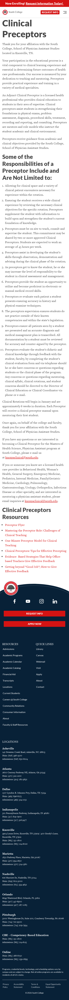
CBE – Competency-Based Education (25, 935)
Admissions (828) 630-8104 (15, 758)
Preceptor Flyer (15, 525)
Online (6, 952)
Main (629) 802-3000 (12, 881)
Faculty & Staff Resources (15, 724)
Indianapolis (10, 809)
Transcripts (8, 680)
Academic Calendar (12, 661)
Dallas (6, 789)
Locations (7, 686)
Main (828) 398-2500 (12, 755)
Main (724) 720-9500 (12, 921)
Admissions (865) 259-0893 (15, 959)
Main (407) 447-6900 (12, 901)
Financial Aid (9, 674)
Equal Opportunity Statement (53, 985)
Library (39, 649)
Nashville (8, 874)
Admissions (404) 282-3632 (14, 779)
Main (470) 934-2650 (12, 860)
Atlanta (7, 769)
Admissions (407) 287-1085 (14, 904)
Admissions (8, 649)
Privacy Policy (6, 985)
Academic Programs (12, 655)
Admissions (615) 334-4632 (14, 884)
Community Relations (13, 705)
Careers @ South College (15, 699)
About (6, 718)
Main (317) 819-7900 (12, 816)
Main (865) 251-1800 (12, 840)
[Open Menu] (65, 12)
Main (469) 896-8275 (12, 796)
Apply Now (34, 624)
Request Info (50, 12)
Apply (39, 674)
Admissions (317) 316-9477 (14, 820)
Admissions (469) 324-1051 (14, 799)
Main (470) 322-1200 (11, 775)
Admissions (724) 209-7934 (14, 925)
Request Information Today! (45, 3)
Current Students (11, 693)
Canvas (40, 655)
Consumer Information (14, 712)
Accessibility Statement (19, 985)
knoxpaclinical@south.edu (21, 457)
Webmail (40, 661)
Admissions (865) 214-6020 (15, 843)
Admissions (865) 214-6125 (14, 942)
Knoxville (8, 830)
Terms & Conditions (35, 985)
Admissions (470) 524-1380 (14, 864)
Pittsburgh (9, 915)
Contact (40, 686)
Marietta (7, 854)
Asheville (8, 748)
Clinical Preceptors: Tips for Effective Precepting (35, 551)
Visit (38, 668)
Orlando (7, 894)
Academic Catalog (12, 668)
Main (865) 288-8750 (12, 955)
